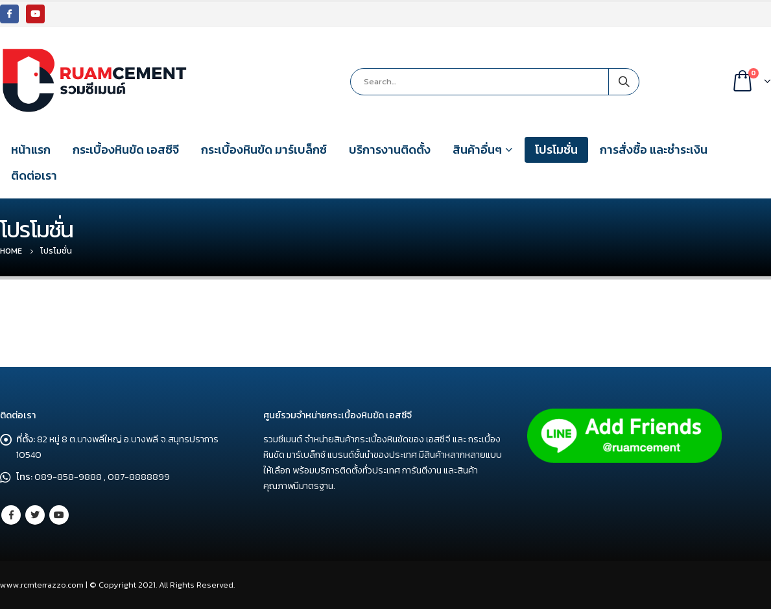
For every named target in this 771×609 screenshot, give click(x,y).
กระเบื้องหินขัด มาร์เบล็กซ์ (264, 149)
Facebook (11, 515)
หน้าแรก (31, 149)
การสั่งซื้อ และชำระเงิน (653, 149)
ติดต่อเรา (34, 175)
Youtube (59, 515)
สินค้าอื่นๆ (477, 149)
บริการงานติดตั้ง (390, 149)
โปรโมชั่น (556, 149)
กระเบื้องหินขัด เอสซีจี (126, 149)
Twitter (35, 515)
